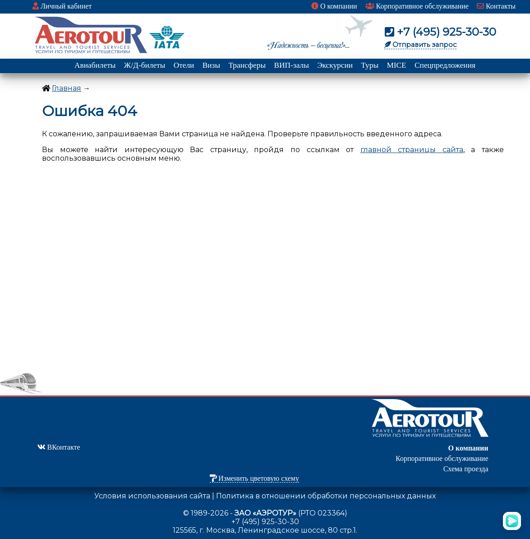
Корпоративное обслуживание (417, 6)
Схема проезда (466, 469)
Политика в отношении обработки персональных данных (326, 496)
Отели (184, 65)
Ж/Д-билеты (145, 65)
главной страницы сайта (411, 149)
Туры (369, 65)
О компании (334, 6)
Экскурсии (335, 65)
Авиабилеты (94, 65)
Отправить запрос (420, 45)
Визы (211, 65)
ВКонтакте (58, 447)
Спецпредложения (445, 65)
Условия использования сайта (152, 496)
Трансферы (247, 65)
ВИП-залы (291, 65)
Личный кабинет (62, 6)
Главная (66, 88)
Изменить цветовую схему (254, 478)
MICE (396, 65)
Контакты (496, 6)
